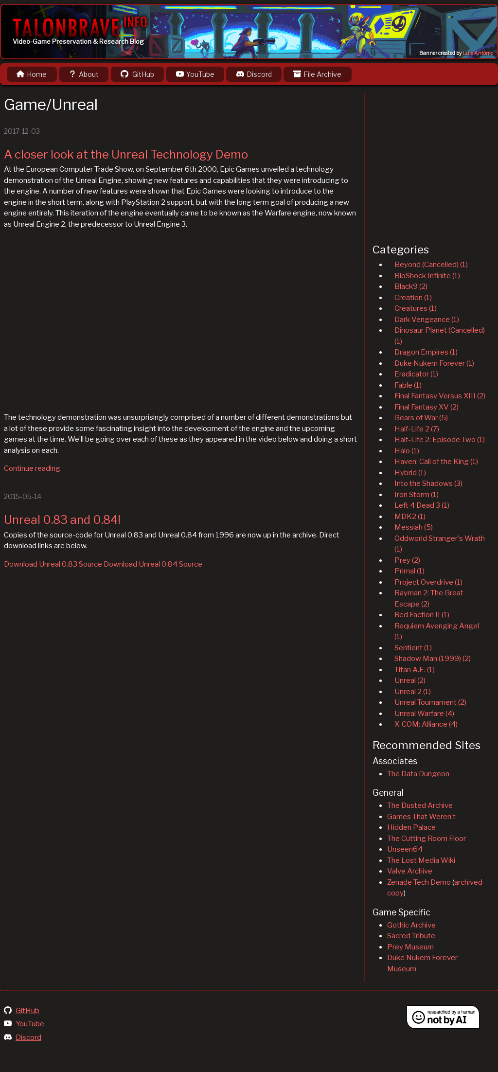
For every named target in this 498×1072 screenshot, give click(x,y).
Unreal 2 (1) (412, 691)
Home (32, 74)
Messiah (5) (413, 527)
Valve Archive (409, 871)
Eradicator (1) (416, 374)
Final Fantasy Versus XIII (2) (439, 396)
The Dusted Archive (420, 805)
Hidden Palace (411, 827)
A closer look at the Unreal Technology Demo (126, 154)
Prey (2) (407, 560)
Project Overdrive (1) (428, 582)
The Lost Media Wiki (421, 860)
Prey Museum (410, 947)
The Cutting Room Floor (426, 838)
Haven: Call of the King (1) (436, 461)
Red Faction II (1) (421, 614)
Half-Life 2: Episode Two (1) (439, 439)
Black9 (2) (410, 286)
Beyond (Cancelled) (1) (431, 264)
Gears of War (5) (421, 417)
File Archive (317, 74)
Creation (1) (413, 297)
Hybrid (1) (410, 472)
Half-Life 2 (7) (416, 429)
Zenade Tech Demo (419, 882)
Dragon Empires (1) (426, 352)
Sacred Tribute (411, 935)
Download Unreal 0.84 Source (153, 564)
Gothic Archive (411, 925)
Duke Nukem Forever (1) (434, 363)
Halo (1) (406, 451)
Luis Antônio (478, 53)
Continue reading (32, 468)
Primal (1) (409, 571)
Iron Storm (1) (416, 494)
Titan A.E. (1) (414, 669)
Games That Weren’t (421, 816)
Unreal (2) (410, 680)
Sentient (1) (413, 647)
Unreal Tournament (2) (430, 702)
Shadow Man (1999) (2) (432, 658)
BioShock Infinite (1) (427, 275)
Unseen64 (405, 849)
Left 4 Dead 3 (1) (421, 505)
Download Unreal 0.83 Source (53, 564)
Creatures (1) (415, 308)
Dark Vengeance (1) (426, 319)
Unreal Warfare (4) (424, 713)
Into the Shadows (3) (428, 483)
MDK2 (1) (410, 516)
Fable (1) (408, 385)
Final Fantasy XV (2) (426, 407)
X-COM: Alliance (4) (426, 724)
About (84, 74)
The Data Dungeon (418, 773)
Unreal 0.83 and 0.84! (62, 520)
